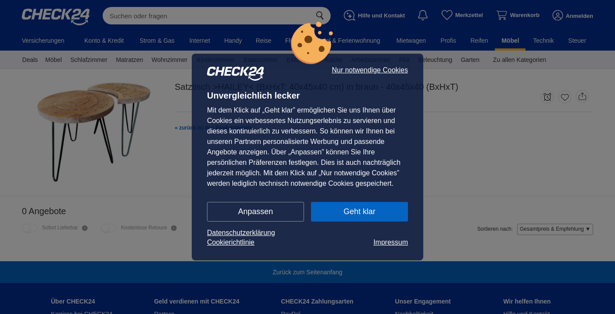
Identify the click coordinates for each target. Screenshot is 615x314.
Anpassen (255, 211)
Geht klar (359, 211)
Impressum (390, 242)
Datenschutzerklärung (241, 232)
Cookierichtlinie (231, 242)
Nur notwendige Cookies (370, 70)
